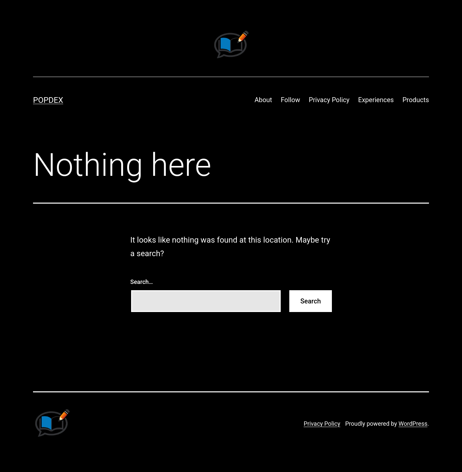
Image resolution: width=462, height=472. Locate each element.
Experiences (376, 100)
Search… (141, 281)
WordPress (413, 423)
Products (416, 100)
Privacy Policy (329, 100)
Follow (290, 100)
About (263, 100)
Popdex (48, 100)
